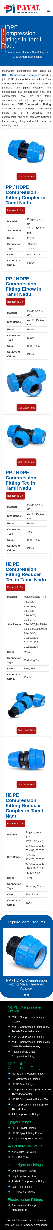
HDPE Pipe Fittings (23, 1084)
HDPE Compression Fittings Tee (30, 1099)
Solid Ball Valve (20, 1157)
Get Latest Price (26, 176)
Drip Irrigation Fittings (24, 1170)
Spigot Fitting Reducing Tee (27, 1138)
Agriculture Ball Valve (24, 1152)
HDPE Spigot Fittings (24, 1128)
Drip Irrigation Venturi (24, 1176)
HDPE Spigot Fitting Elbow (27, 1133)
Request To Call (15, 210)
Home (25, 52)
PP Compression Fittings (26, 1079)
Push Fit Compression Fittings (29, 1181)
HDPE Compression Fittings (19, 75)
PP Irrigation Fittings (23, 1192)
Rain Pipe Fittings (22, 1186)
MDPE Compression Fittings (28, 1036)
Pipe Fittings (39, 52)
